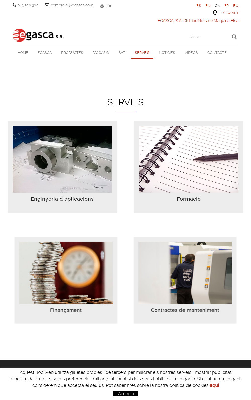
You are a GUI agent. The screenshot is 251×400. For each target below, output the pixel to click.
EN (208, 6)
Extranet (225, 12)
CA (217, 6)
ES (198, 6)
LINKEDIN (110, 6)
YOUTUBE (102, 6)
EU (235, 6)
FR (226, 6)
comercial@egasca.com (72, 5)
